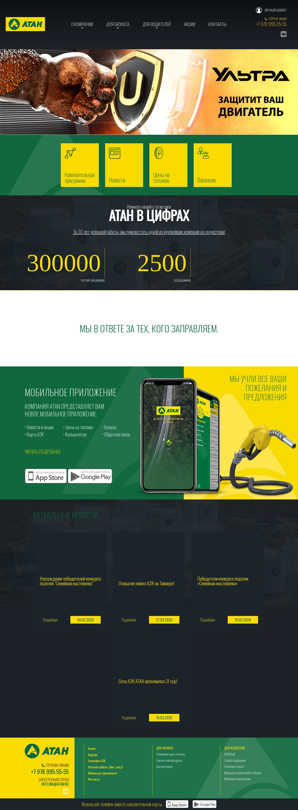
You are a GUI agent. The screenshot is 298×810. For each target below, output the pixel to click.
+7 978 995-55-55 (271, 23)
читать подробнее (43, 451)
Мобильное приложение (102, 773)
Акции (189, 24)
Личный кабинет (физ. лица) (105, 767)
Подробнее (50, 620)
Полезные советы (234, 766)
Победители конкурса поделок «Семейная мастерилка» (222, 580)
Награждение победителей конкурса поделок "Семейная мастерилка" (70, 580)
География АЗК (96, 761)
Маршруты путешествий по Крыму (242, 773)
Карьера (92, 755)
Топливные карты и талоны (170, 754)
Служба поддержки (235, 760)
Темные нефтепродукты (169, 760)
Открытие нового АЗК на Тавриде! (146, 583)
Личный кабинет (275, 10)
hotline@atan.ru (55, 784)
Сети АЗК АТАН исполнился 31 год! (148, 681)
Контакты (217, 24)
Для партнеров (164, 766)
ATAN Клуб (229, 754)
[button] (22, 92)
